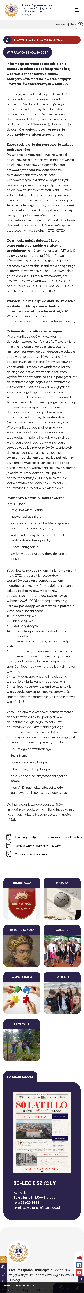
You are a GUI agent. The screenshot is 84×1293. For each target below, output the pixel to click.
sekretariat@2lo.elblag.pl (41, 1208)
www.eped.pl (27, 322)
